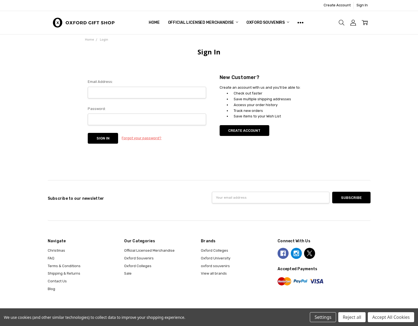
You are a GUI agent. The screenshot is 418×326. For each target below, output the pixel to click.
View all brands (214, 273)
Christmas (56, 250)
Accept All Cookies (391, 317)
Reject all (352, 317)
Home (154, 22)
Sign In (362, 5)
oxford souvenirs (215, 266)
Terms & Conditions (64, 266)
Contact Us (57, 281)
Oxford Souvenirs (267, 22)
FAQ (51, 258)
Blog (51, 289)
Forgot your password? (141, 138)
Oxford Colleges (137, 266)
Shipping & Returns (64, 273)
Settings (323, 317)
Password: (97, 109)
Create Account (337, 5)
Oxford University (215, 258)
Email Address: (100, 82)
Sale (128, 273)
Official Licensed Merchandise (203, 22)
